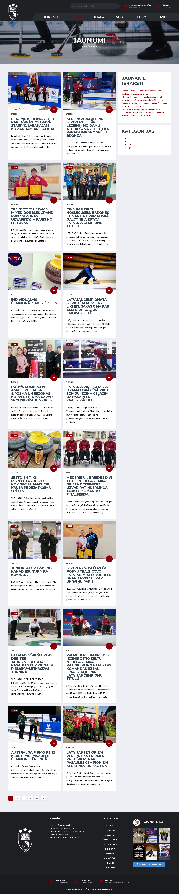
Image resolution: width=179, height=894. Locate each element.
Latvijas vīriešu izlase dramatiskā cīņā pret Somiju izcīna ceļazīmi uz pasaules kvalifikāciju (88, 393)
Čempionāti (141, 17)
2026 (129, 148)
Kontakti (110, 868)
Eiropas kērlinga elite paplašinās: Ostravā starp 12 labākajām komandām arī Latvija (33, 124)
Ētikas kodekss (110, 840)
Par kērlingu (74, 17)
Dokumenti (110, 835)
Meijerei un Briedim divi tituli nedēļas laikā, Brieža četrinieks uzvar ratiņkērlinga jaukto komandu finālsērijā (89, 486)
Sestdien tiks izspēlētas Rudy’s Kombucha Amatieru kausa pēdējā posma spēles (31, 484)
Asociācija (98, 17)
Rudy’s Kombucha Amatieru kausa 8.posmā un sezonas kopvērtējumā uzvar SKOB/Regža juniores (32, 393)
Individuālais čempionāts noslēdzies (34, 301)
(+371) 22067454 (166, 7)
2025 (129, 144)
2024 (129, 141)
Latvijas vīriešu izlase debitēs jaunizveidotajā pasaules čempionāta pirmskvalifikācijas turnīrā (32, 663)
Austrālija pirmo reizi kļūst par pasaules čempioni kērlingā (33, 755)
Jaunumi (110, 826)
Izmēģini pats (51, 17)
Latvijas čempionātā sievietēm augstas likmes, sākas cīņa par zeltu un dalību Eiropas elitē (87, 306)
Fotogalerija (110, 844)
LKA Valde (110, 830)
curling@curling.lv (136, 7)
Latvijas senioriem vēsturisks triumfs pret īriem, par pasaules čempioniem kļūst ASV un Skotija (87, 759)
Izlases (163, 17)
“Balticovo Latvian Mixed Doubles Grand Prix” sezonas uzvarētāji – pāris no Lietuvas (32, 216)
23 (37, 798)
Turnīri (119, 17)
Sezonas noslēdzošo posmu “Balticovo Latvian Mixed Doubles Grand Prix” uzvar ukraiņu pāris (88, 575)
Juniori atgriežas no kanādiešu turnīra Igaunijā (31, 571)
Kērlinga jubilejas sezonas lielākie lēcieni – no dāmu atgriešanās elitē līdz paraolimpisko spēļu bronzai (88, 127)
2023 (129, 138)
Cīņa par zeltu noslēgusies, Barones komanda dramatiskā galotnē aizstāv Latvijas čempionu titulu (87, 217)
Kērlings (110, 854)
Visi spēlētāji (110, 858)
